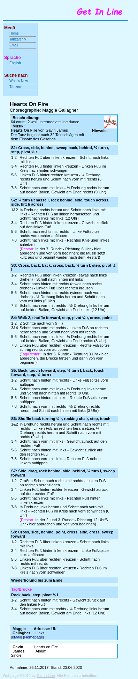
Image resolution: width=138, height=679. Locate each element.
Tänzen (15, 87)
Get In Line (46, 675)
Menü (9, 27)
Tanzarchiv (17, 39)
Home (14, 33)
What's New (19, 81)
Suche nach (16, 75)
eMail (16, 637)
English (15, 63)
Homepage (33, 637)
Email (13, 45)
